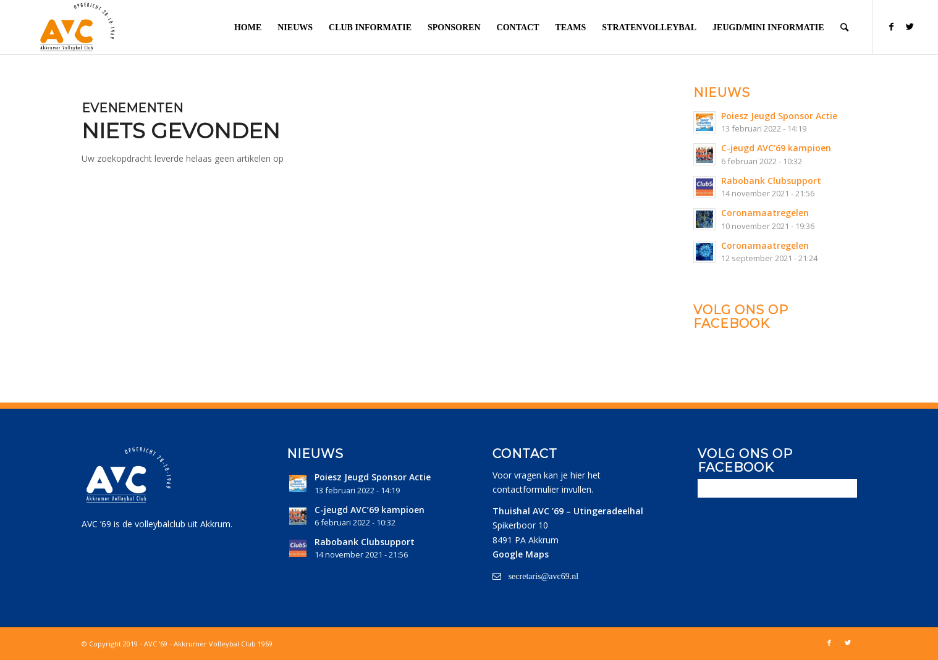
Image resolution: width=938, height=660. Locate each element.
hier (577, 475)
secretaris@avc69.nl (544, 576)
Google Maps (520, 554)
